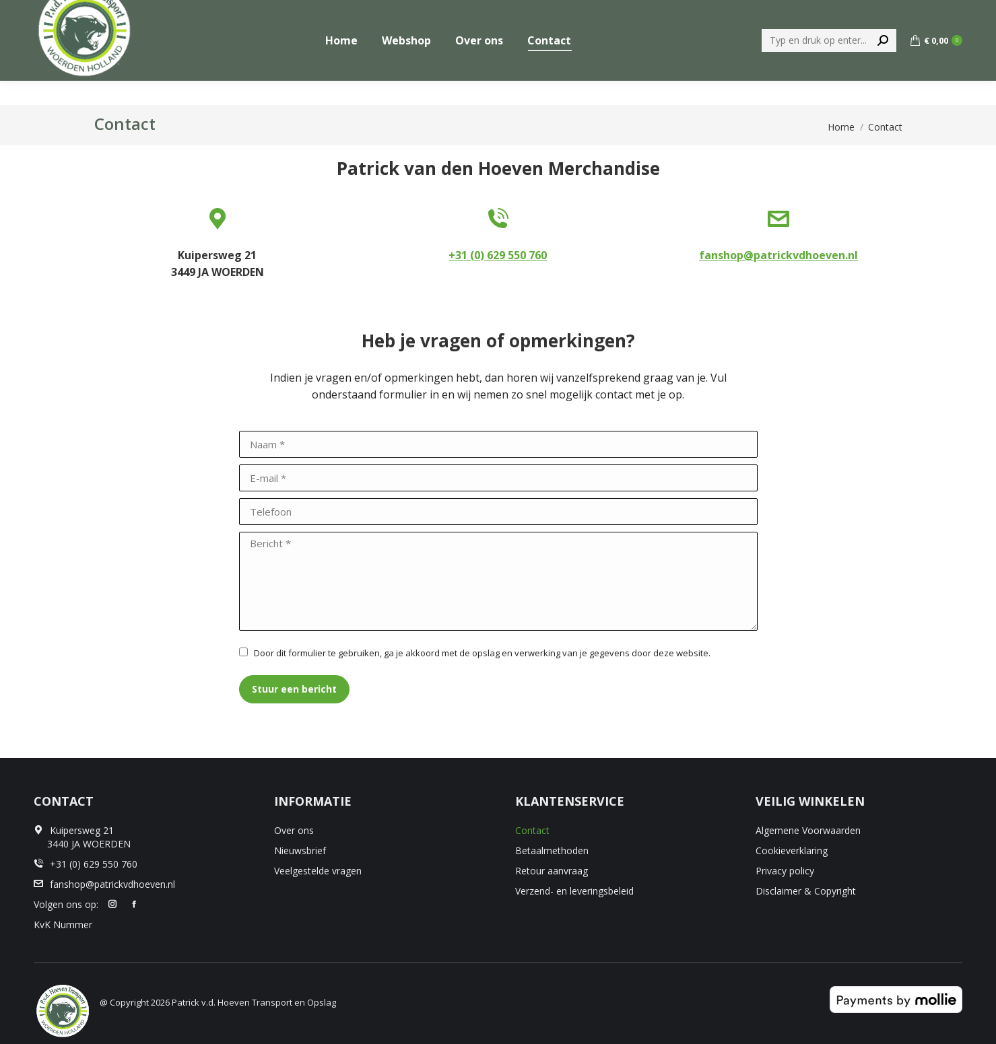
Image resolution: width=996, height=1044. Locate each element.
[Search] (829, 64)
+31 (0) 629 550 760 (917, 12)
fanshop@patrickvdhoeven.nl (778, 255)
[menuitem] (827, 12)
